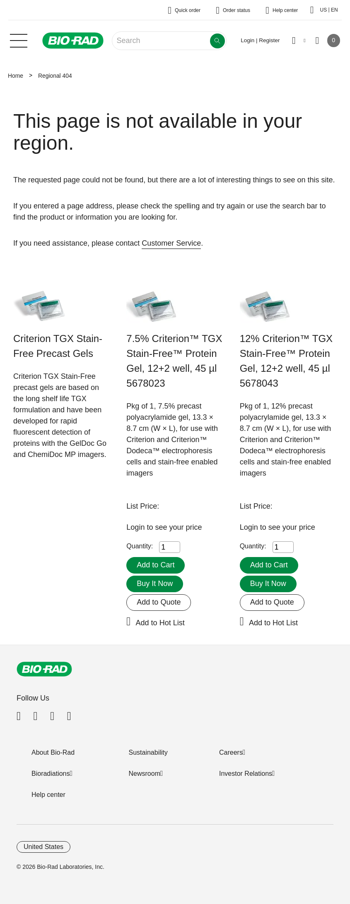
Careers (231, 752)
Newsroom (144, 773)
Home (15, 75)
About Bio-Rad (53, 752)
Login (136, 527)
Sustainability (148, 752)
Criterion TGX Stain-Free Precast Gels (57, 346)
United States (43, 846)
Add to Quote (159, 602)
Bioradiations (50, 773)
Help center (48, 794)
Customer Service (171, 243)
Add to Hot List (160, 623)
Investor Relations (245, 773)
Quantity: (139, 546)
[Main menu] (18, 39)
